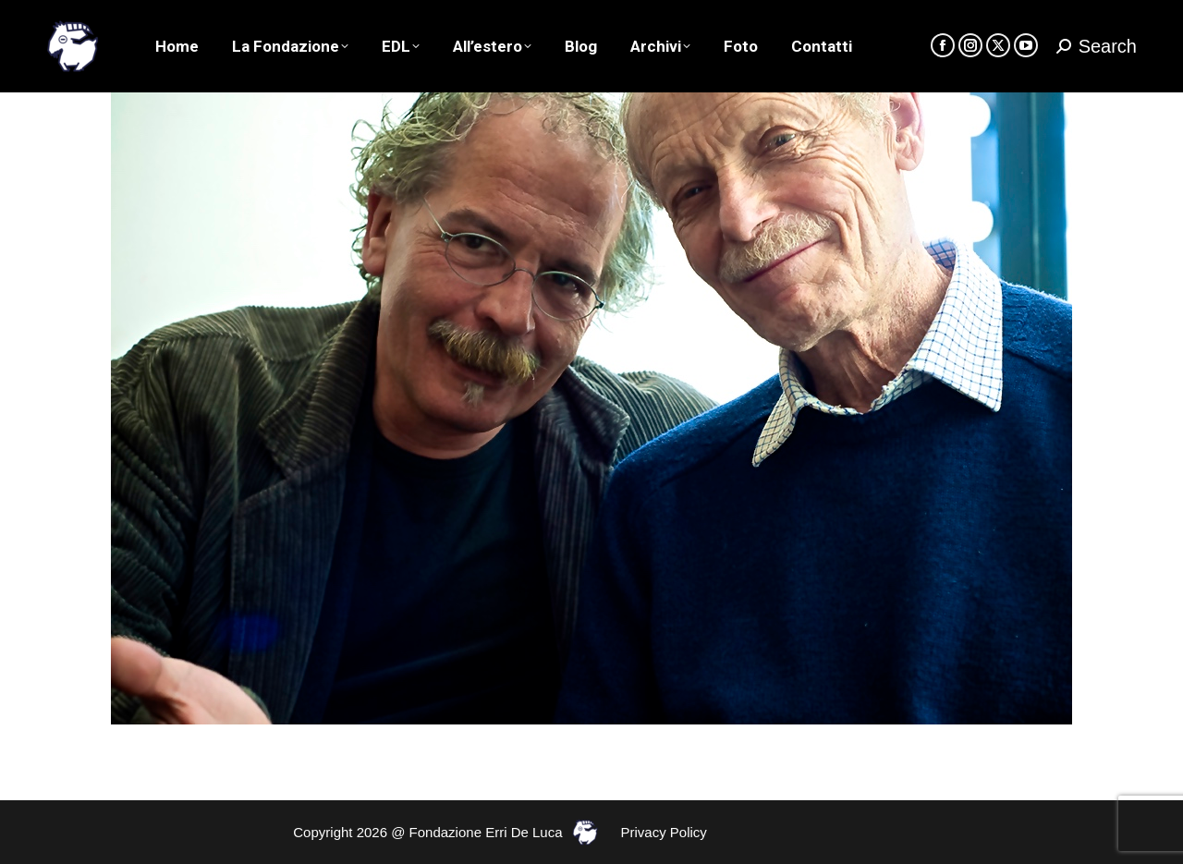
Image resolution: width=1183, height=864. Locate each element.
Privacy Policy (664, 832)
